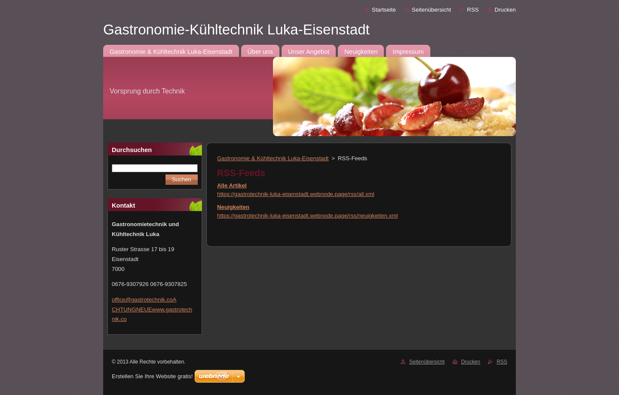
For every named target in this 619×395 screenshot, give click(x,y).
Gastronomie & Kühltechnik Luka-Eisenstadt (273, 158)
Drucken (505, 9)
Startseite (384, 9)
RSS (472, 9)
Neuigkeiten (233, 207)
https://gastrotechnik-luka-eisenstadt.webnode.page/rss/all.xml (295, 194)
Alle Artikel (232, 185)
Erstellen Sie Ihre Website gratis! (152, 376)
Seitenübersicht (431, 9)
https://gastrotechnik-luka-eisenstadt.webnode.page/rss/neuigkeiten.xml (307, 215)
